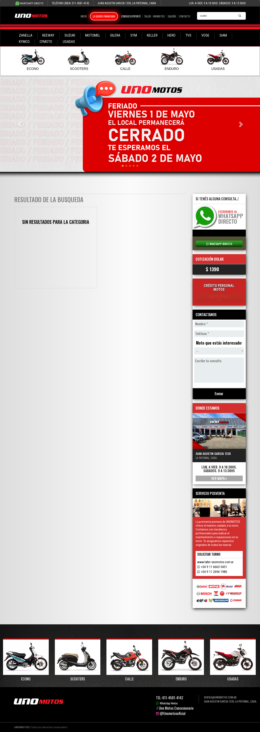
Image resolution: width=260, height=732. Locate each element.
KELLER (152, 35)
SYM (133, 35)
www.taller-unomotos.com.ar (215, 562)
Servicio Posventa (210, 493)
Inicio (84, 16)
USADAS (69, 41)
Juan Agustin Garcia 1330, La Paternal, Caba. (230, 701)
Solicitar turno (208, 554)
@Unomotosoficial (172, 713)
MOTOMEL (92, 35)
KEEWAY (48, 35)
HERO (171, 35)
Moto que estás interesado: (219, 343)
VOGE (205, 35)
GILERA (115, 35)
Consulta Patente (131, 16)
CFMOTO (46, 41)
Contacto (184, 16)
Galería (172, 16)
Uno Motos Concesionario (176, 708)
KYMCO (24, 41)
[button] (19, 124)
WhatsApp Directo (31, 3)
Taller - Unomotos (154, 16)
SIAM (223, 35)
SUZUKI (69, 35)
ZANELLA (25, 35)
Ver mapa (219, 478)
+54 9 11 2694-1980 (214, 572)
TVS (188, 35)
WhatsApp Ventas (169, 703)
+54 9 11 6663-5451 (214, 567)
